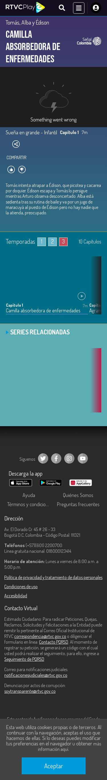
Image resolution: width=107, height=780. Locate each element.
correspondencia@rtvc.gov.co (40, 636)
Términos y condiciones (30, 504)
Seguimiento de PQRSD (24, 659)
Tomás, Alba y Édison (27, 22)
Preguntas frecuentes (78, 504)
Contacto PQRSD (53, 642)
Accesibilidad (15, 596)
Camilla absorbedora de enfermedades (43, 311)
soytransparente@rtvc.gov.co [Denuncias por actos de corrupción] (30, 691)
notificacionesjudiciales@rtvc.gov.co (35, 675)
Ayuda (29, 495)
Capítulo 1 (14, 305)
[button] (94, 290)
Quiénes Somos (78, 495)
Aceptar (53, 766)
